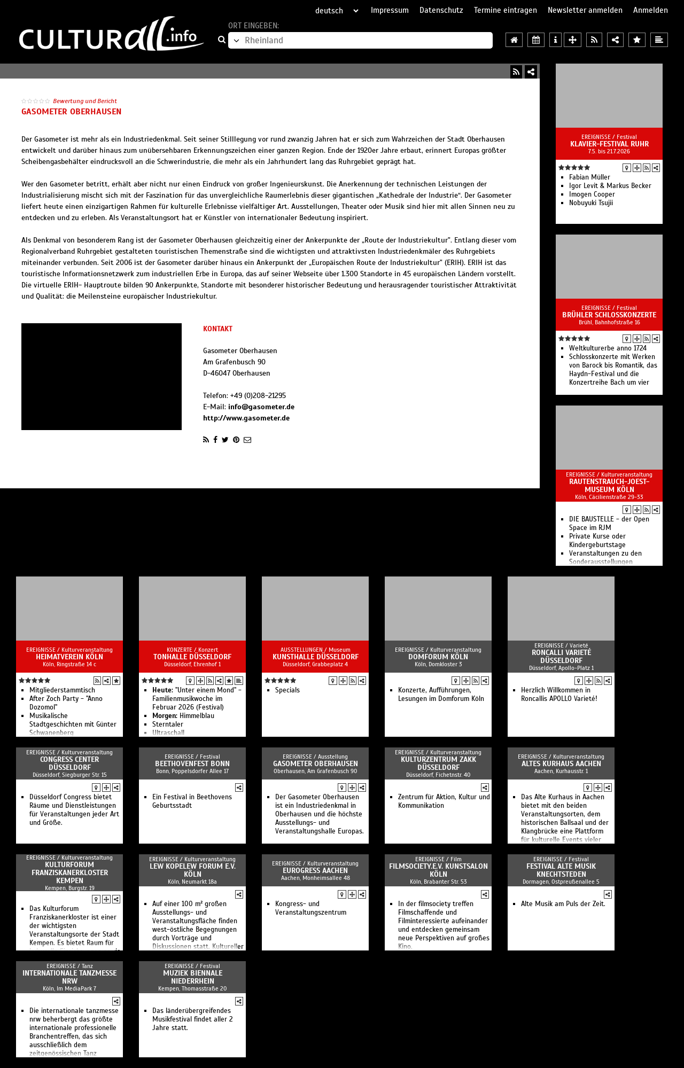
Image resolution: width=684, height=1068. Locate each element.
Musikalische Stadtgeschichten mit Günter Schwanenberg (72, 724)
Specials (287, 690)
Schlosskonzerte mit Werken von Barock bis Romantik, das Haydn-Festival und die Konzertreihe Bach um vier (613, 370)
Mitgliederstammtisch (62, 690)
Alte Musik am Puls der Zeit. (563, 904)
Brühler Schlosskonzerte (609, 315)
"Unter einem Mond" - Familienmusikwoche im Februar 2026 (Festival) (197, 699)
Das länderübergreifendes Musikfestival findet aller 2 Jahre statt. (192, 1019)
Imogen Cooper (592, 194)
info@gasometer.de (261, 406)
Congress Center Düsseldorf (69, 763)
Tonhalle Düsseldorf (192, 657)
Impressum (390, 10)
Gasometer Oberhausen (315, 764)
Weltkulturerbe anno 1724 (608, 348)
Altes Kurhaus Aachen (561, 764)
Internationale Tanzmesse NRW (69, 977)
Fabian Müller (589, 177)
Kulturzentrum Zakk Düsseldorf (438, 763)
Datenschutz (441, 10)
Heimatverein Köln (69, 657)
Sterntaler (167, 724)
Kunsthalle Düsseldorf (316, 657)
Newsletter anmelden (585, 10)
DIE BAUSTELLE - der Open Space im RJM (609, 523)
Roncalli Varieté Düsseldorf (561, 657)
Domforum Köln (438, 657)
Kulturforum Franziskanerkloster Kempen (70, 873)
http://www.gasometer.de (246, 418)
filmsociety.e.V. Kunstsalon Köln (438, 870)
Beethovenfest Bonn (192, 764)
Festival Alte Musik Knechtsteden (561, 870)
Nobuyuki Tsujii (591, 203)
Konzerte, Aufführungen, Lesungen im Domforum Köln (441, 694)
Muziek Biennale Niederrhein (192, 977)
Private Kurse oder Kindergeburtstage (597, 540)
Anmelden (650, 10)
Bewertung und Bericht (85, 101)
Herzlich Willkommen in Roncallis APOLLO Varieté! (559, 694)
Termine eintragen (505, 10)
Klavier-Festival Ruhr (609, 144)
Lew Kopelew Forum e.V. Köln (193, 870)
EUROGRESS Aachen (315, 871)
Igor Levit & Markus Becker (610, 186)
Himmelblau (183, 716)
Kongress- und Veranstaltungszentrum (310, 908)
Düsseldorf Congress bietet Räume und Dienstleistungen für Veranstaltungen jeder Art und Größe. (74, 810)
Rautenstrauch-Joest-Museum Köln (609, 486)
